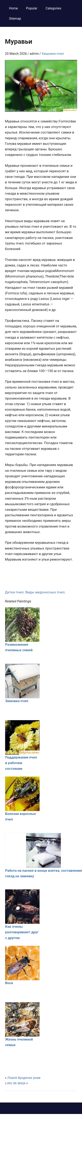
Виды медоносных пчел (45, 592)
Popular (31, 8)
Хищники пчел (53, 54)
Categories (53, 8)
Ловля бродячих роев (23, 1078)
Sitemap (15, 19)
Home (13, 8)
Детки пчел (14, 592)
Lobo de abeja (15, 1083)
